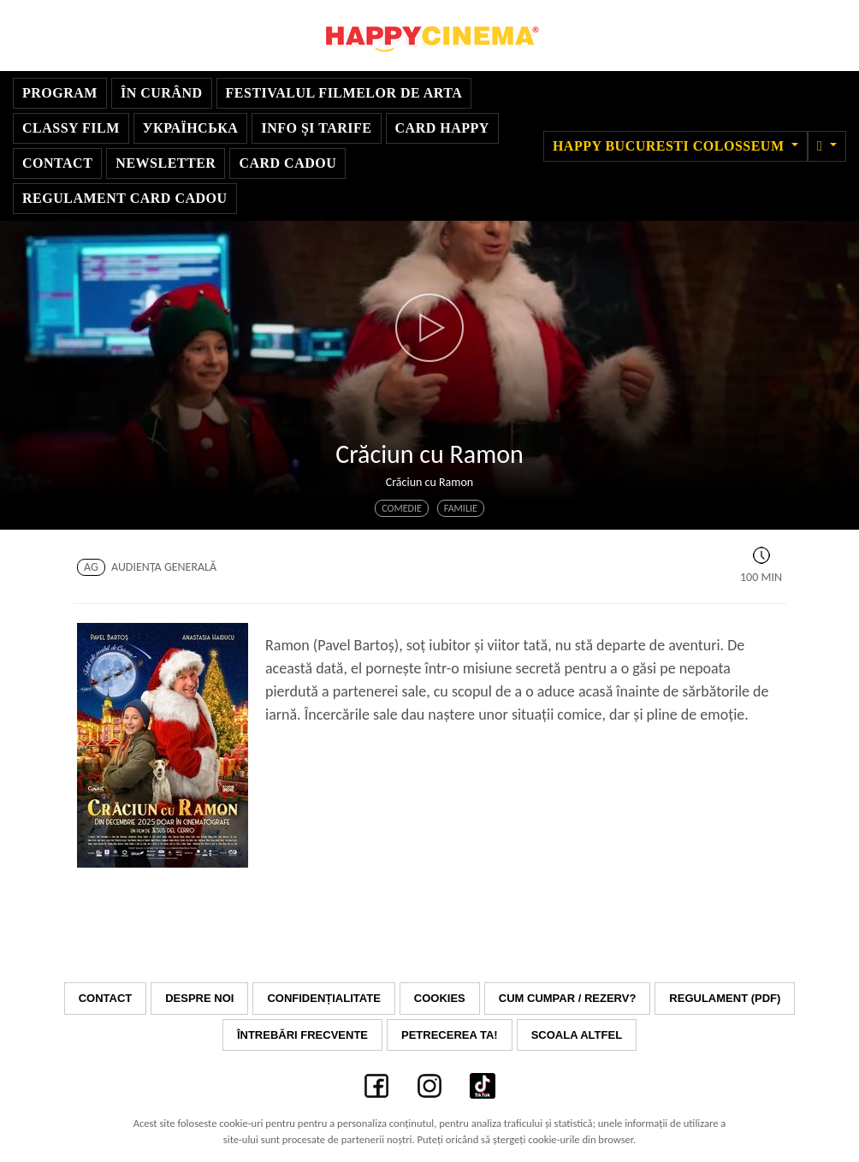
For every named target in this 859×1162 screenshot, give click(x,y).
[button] (827, 146)
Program (60, 93)
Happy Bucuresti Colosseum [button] (670, 146)
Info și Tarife (316, 128)
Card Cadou (287, 163)
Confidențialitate (323, 998)
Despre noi (199, 998)
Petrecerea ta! (449, 1035)
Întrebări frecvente (302, 1035)
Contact (57, 163)
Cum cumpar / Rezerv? (568, 998)
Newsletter (166, 163)
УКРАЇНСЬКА (191, 128)
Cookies (439, 998)
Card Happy (442, 128)
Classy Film (71, 128)
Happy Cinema (429, 35)
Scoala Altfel (576, 1035)
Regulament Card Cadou (125, 198)
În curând (162, 93)
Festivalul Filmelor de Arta (344, 93)
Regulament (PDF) (724, 998)
